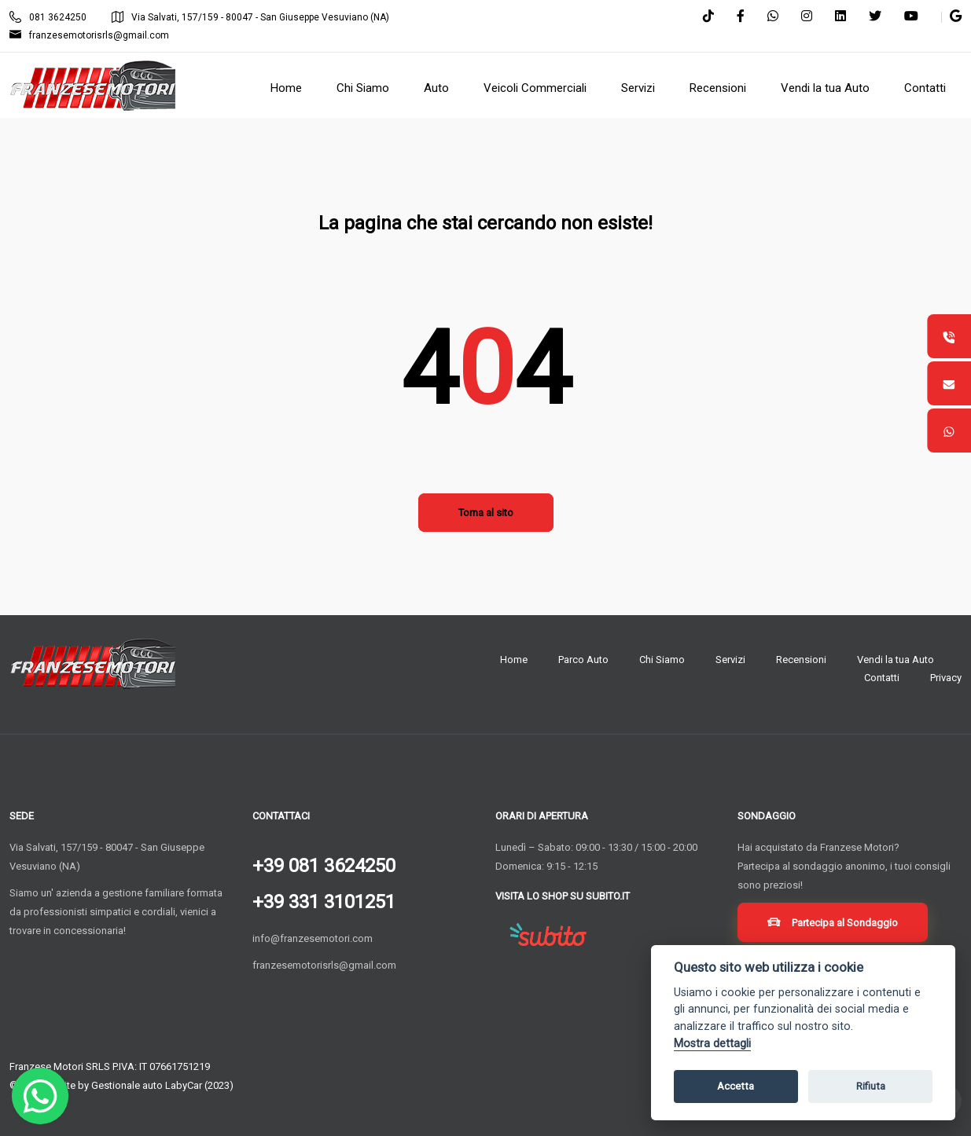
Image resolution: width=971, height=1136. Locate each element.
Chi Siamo (662, 659)
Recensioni (801, 659)
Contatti (881, 677)
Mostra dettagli (712, 1043)
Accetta (735, 1086)
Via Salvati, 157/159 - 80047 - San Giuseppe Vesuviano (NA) (250, 17)
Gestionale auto (127, 1085)
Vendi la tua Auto (895, 659)
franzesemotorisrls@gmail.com (89, 35)
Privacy (946, 677)
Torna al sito (485, 513)
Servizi (730, 659)
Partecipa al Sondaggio (835, 925)
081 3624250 (47, 17)
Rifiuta (870, 1086)
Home (514, 659)
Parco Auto (583, 659)
